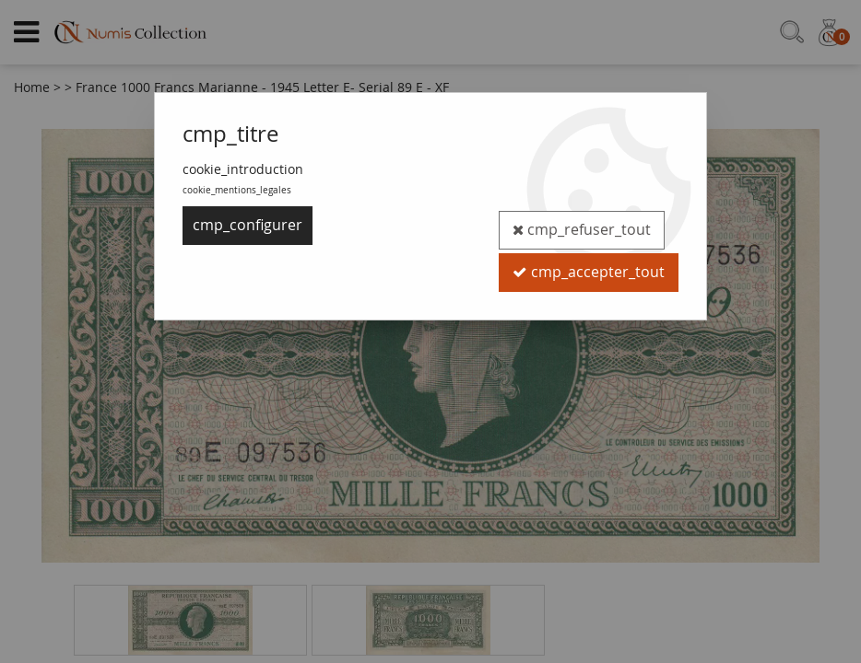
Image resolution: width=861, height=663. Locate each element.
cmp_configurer (247, 225)
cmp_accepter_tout (588, 264)
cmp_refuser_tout (580, 225)
